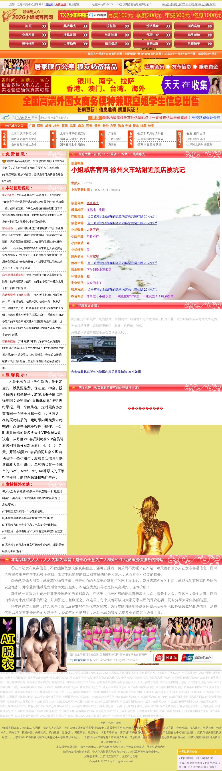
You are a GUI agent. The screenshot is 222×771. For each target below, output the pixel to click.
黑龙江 (33, 139)
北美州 (199, 144)
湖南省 (64, 144)
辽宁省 (24, 144)
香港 (189, 133)
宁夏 (146, 144)
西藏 (140, 144)
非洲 (202, 139)
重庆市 (142, 133)
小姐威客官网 (78, 660)
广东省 (112, 133)
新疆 (158, 144)
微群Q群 (152, 43)
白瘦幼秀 (69, 43)
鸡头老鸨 (194, 35)
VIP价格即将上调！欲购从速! (196, 758)
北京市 (15, 133)
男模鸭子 (194, 43)
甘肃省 (159, 139)
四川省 (151, 133)
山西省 (15, 139)
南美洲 (208, 144)
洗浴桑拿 (152, 26)
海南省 (112, 144)
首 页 (28, 26)
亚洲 (189, 139)
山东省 (33, 144)
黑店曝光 (69, 26)
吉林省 (15, 144)
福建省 (64, 139)
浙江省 (81, 133)
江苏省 (73, 133)
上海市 (64, 133)
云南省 (142, 139)
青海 (152, 144)
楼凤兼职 (69, 35)
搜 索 (95, 118)
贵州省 (159, 133)
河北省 (33, 133)
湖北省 (73, 144)
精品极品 (111, 43)
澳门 (196, 133)
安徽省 (73, 139)
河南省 (81, 144)
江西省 (81, 139)
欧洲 (196, 139)
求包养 (111, 26)
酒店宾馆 (194, 26)
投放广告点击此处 (111, 722)
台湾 (202, 133)
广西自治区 (115, 139)
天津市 (24, 133)
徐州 (124, 154)
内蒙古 (24, 139)
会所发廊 (28, 35)
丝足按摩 (111, 35)
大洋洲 (191, 144)
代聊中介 (152, 35)
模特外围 (28, 43)
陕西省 (151, 139)
